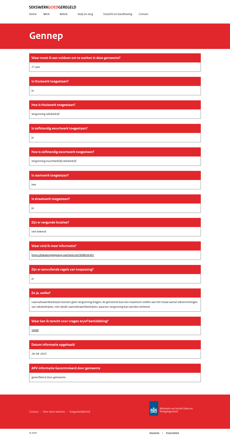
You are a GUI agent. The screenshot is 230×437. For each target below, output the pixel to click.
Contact (143, 14)
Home (33, 14)
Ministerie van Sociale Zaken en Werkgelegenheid (175, 408)
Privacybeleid (172, 433)
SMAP (35, 330)
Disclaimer (154, 433)
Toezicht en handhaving (117, 14)
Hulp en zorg (85, 14)
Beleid (63, 14)
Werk (46, 14)
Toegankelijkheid (79, 411)
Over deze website (54, 411)
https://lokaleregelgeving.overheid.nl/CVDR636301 (63, 255)
